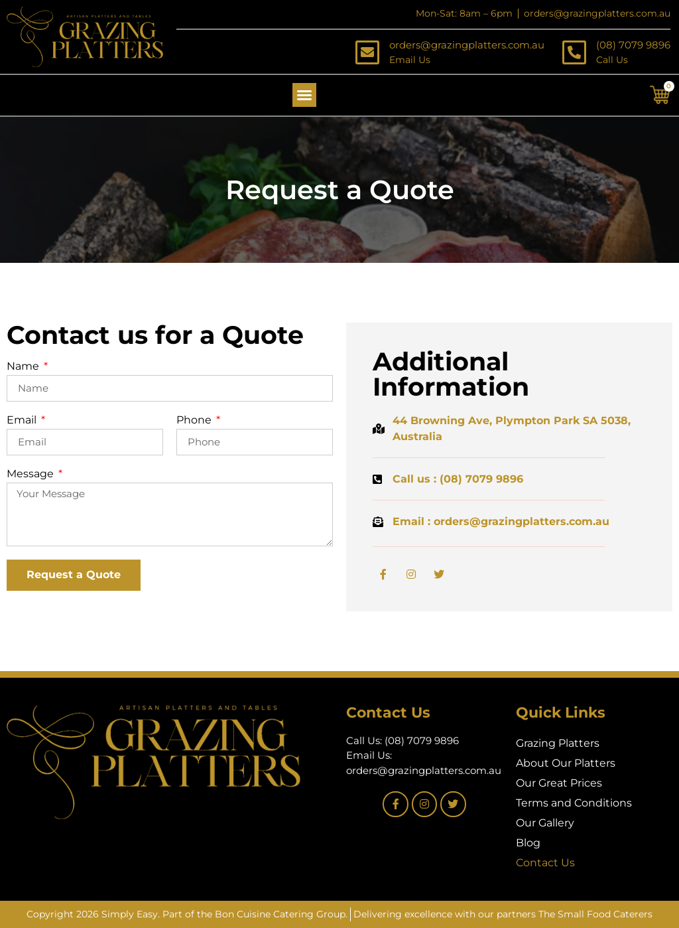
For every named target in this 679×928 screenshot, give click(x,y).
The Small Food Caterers (595, 914)
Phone (195, 420)
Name (24, 366)
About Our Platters (565, 763)
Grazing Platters (557, 743)
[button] (304, 95)
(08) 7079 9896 (633, 45)
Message (31, 474)
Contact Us (545, 862)
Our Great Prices (559, 783)
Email (23, 420)
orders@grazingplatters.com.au (466, 45)
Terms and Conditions (574, 803)
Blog (528, 842)
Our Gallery (545, 822)
